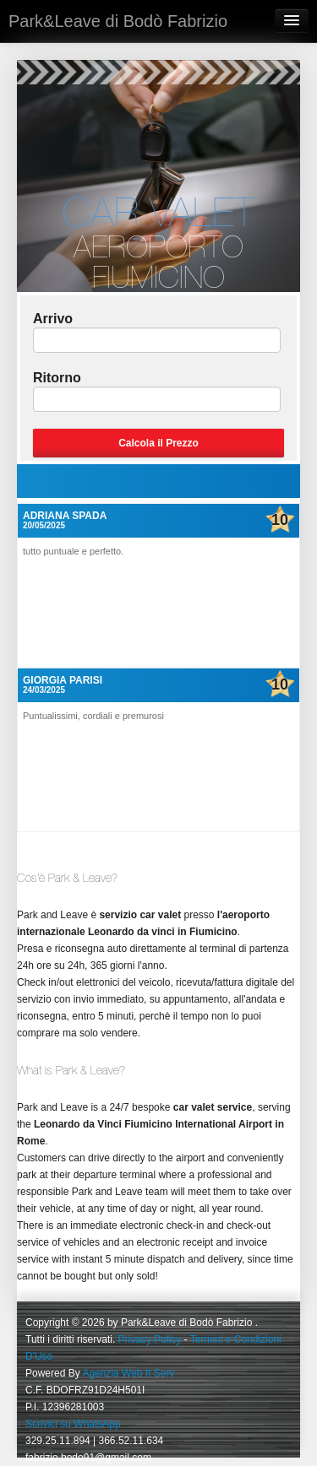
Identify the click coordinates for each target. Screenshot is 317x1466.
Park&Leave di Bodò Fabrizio (117, 21)
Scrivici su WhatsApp (73, 1424)
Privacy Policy (150, 1339)
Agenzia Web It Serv (128, 1373)
